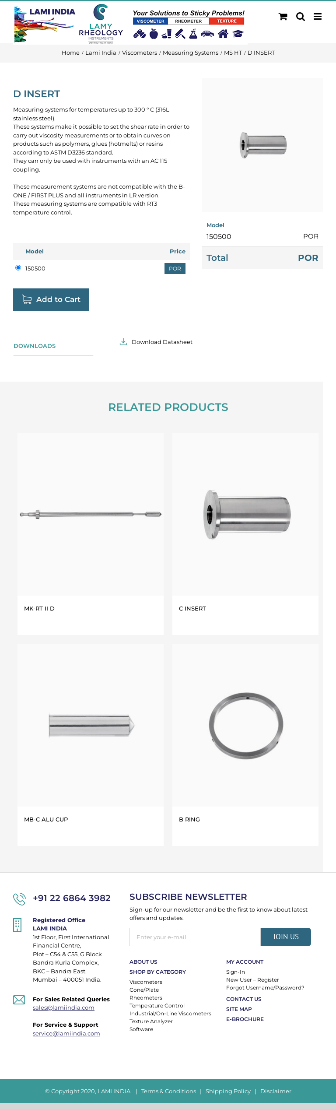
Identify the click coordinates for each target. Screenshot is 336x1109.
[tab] (53, 346)
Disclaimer (275, 1091)
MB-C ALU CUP (46, 819)
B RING (189, 819)
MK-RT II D (39, 608)
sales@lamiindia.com (63, 1007)
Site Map (239, 1009)
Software (141, 1029)
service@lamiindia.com (66, 1033)
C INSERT (192, 608)
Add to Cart (58, 299)
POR (175, 268)
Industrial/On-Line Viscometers (170, 1013)
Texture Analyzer (151, 1021)
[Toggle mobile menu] (318, 16)
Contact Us (244, 999)
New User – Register (252, 979)
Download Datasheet (162, 341)
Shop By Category (158, 972)
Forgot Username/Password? (265, 987)
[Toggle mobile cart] (283, 16)
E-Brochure (245, 1019)
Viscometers (146, 982)
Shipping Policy (228, 1091)
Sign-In (235, 972)
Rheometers (146, 997)
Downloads (35, 345)
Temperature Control (157, 1005)
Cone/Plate (144, 989)
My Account (244, 961)
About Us (144, 961)
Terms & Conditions (168, 1091)
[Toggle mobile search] (300, 16)
